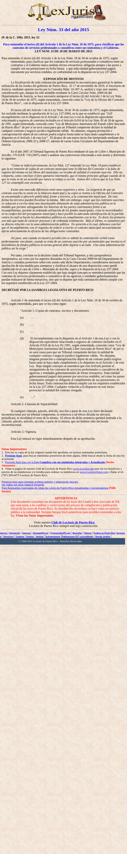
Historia (87, 533)
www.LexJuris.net (83, 468)
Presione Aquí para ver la (55, 462)
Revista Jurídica (102, 537)
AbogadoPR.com (41, 533)
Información (14, 533)
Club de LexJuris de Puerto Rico (73, 522)
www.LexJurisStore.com (94, 472)
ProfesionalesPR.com (61, 533)
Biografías (77, 533)
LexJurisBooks (86, 537)
